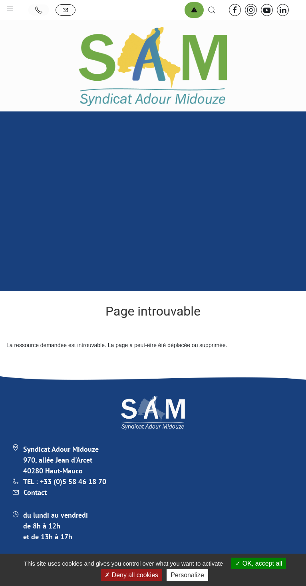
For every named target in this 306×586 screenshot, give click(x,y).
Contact (35, 492)
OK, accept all (258, 563)
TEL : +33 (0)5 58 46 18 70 (64, 481)
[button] (10, 6)
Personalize (187, 575)
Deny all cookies (131, 575)
